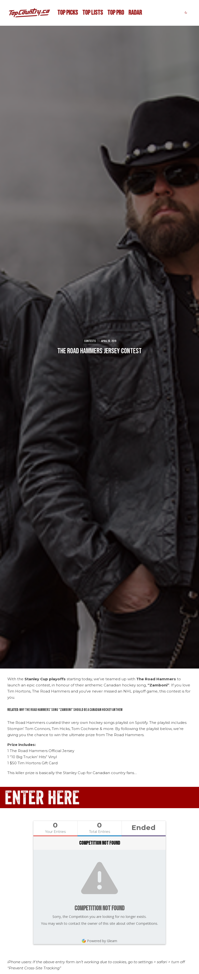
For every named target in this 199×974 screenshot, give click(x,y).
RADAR (135, 13)
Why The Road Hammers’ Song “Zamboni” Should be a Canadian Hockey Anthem (71, 709)
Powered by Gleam (99, 940)
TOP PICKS (67, 13)
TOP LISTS (92, 13)
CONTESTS (90, 341)
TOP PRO (115, 13)
